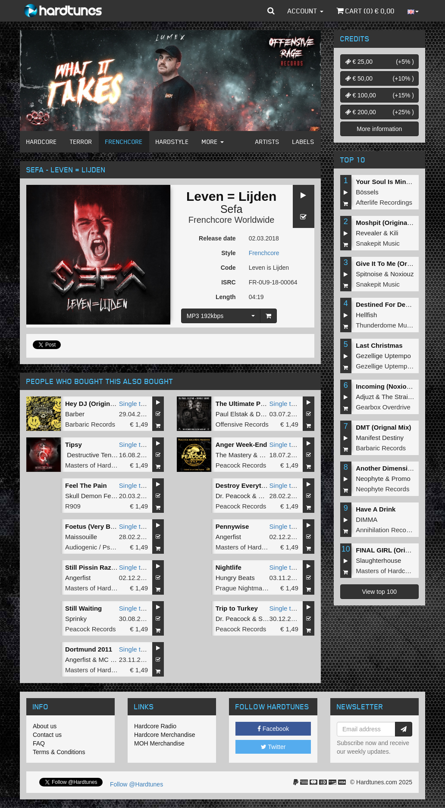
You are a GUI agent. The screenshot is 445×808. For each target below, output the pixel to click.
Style (228, 253)
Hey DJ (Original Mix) (97, 403)
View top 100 (379, 591)
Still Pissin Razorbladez (101, 567)
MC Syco (112, 659)
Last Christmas (379, 345)
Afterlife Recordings (384, 202)
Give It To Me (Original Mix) (397, 263)
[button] (271, 11)
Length (226, 296)
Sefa (231, 209)
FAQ (39, 743)
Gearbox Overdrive (383, 407)
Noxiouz (402, 274)
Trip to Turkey (237, 608)
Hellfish (366, 314)
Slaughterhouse (378, 560)
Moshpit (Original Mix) (390, 222)
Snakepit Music (378, 243)
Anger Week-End (241, 444)
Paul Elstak (232, 414)
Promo (401, 478)
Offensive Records (242, 424)
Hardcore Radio (155, 726)
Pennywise (232, 526)
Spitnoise (369, 274)
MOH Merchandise (159, 743)
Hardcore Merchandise (164, 734)
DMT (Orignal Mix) (383, 427)
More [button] (213, 141)
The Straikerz (401, 396)
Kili (394, 233)
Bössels (367, 192)
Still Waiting (83, 608)
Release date (217, 238)
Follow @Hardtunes (136, 784)
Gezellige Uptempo (383, 355)
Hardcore (41, 141)
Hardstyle (172, 141)
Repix (266, 495)
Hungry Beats (235, 577)
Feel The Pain (86, 485)
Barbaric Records (90, 424)
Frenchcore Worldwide (231, 220)
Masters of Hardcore (94, 465)
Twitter (273, 746)
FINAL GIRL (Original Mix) (395, 550)
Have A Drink (375, 509)
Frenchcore (124, 141)
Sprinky (76, 618)
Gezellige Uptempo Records (396, 366)
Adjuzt (365, 396)
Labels (303, 141)
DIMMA (366, 519)
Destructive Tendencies (100, 455)
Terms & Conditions (59, 752)
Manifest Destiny (380, 437)
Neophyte (369, 478)
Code (228, 267)
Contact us (47, 734)
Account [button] (305, 10)
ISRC (228, 282)
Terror (81, 141)
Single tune (135, 403)
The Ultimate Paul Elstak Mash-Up (268, 403)
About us (44, 726)
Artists (267, 141)
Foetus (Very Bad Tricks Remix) (113, 526)
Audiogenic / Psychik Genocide (109, 547)
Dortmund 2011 (88, 649)
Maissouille (81, 536)
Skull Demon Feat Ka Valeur (105, 495)
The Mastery (233, 455)
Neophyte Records (382, 489)
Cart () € (365, 10)
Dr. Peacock (233, 495)
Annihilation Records (385, 529)
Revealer (369, 233)
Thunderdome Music (385, 325)
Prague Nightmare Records (255, 588)
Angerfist (228, 536)
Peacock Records (241, 465)
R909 (73, 506)
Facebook (273, 728)
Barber (75, 414)
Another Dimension (385, 468)
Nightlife (228, 567)
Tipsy (73, 444)
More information (379, 128)
